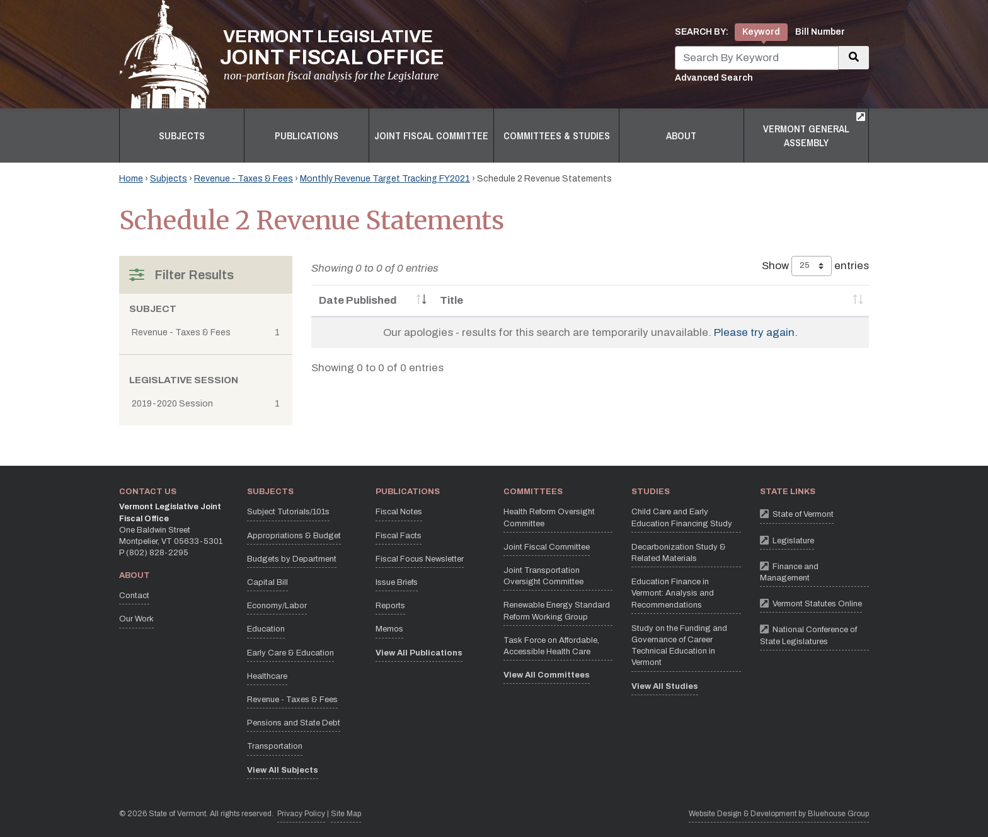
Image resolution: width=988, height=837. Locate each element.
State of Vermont (797, 513)
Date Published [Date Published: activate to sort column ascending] (358, 300)
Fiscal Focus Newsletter (420, 559)
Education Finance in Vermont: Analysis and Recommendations (672, 593)
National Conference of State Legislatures (814, 633)
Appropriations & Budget (294, 535)
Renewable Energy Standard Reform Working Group (556, 611)
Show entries (815, 266)
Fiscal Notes (399, 511)
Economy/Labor (277, 605)
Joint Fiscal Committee (546, 547)
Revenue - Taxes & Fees (243, 178)
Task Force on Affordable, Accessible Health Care (551, 646)
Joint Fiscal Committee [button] (431, 135)
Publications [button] (306, 135)
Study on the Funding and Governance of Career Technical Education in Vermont (679, 645)
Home (131, 178)
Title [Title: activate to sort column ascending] (451, 300)
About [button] (681, 135)
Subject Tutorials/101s (288, 511)
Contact (134, 595)
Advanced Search (714, 78)
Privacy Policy (301, 812)
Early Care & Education (290, 653)
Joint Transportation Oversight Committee (543, 576)
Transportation (274, 746)
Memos (389, 629)
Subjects (168, 178)
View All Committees (546, 675)
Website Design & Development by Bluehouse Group (779, 813)
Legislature (787, 540)
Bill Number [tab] (820, 32)
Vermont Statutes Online (811, 603)
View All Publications (419, 653)
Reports (390, 605)
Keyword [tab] (761, 32)
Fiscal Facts (399, 535)
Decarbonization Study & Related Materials (678, 553)
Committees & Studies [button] (556, 135)
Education (266, 629)
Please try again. (756, 332)
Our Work (136, 619)
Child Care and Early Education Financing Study (681, 517)
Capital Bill (267, 582)
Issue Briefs (397, 582)
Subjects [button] (182, 135)
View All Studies (664, 686)
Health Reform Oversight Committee (549, 517)
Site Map (346, 813)
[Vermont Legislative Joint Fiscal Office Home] (281, 54)
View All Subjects (282, 770)
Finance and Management (814, 570)
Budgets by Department (291, 559)
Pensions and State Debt (293, 723)
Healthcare (267, 676)
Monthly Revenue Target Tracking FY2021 (385, 178)
